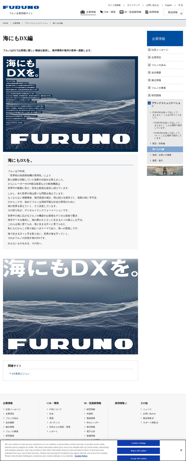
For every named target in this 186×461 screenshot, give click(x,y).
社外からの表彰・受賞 (59, 427)
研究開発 (156, 95)
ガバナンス (54, 422)
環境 (51, 418)
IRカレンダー (93, 422)
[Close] (181, 452)
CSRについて (55, 409)
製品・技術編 (158, 143)
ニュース (147, 409)
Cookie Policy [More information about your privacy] (81, 458)
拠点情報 (156, 80)
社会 (51, 414)
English (168, 5)
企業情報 (91, 12)
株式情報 (91, 427)
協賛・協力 (157, 160)
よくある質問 (93, 440)
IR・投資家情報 (132, 12)
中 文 (180, 5)
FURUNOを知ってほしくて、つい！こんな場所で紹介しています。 (168, 135)
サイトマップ (133, 5)
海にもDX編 (158, 149)
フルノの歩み (159, 65)
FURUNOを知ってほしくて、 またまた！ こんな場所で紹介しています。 (168, 125)
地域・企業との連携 (161, 155)
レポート (53, 431)
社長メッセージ (160, 50)
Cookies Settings (139, 445)
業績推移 (91, 418)
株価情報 (91, 436)
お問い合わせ (152, 5)
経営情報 (91, 409)
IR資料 (90, 414)
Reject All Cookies (138, 453)
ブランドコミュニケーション (36, 23)
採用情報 (154, 12)
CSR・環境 (110, 12)
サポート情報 (149, 422)
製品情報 (173, 12)
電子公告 (91, 431)
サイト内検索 (114, 5)
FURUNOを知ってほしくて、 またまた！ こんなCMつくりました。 (166, 115)
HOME (5, 23)
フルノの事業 (159, 88)
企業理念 (156, 57)
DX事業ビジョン (21, 373)
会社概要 (156, 72)
